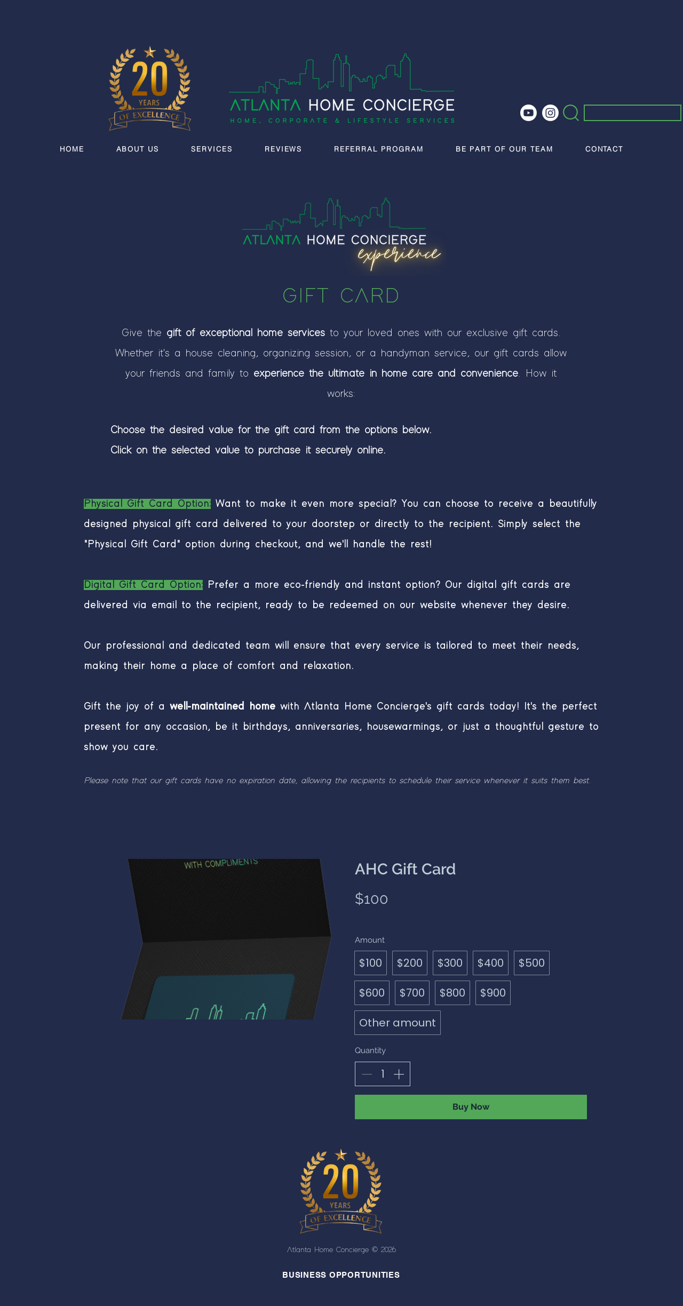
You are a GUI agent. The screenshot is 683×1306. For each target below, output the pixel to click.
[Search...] (626, 116)
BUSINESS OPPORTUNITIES (341, 1274)
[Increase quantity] (399, 1074)
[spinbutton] (383, 1073)
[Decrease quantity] (367, 1074)
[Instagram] (550, 113)
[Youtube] (528, 113)
